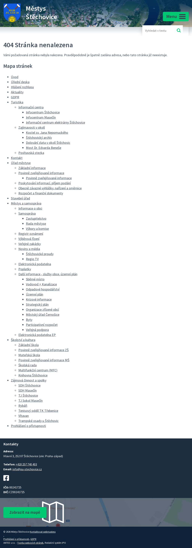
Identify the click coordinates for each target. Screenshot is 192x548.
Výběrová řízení (28, 239)
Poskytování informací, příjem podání (44, 183)
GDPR (15, 97)
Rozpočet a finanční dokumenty (40, 193)
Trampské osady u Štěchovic (38, 421)
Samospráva (27, 213)
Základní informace (32, 168)
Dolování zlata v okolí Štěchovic (48, 142)
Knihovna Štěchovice (32, 375)
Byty (29, 319)
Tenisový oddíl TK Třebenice (38, 410)
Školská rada (27, 365)
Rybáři (22, 405)
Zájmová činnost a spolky (28, 380)
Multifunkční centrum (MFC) (37, 370)
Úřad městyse (21, 163)
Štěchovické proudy (39, 254)
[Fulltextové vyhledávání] (157, 30)
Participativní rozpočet (42, 325)
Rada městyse (36, 223)
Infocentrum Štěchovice (43, 112)
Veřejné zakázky (29, 244)
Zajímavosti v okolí (31, 127)
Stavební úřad (20, 198)
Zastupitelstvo (36, 218)
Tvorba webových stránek (30, 542)
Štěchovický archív (39, 137)
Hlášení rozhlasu (22, 87)
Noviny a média (29, 249)
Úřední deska (20, 82)
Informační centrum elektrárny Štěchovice (55, 122)
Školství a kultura (23, 340)
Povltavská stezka (31, 153)
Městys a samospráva (26, 203)
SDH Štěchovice (29, 385)
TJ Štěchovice (28, 395)
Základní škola (28, 345)
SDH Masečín (27, 390)
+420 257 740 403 (26, 464)
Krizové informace (39, 299)
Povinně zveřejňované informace (41, 173)
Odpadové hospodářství (42, 289)
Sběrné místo (35, 279)
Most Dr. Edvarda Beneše (43, 148)
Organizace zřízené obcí (42, 309)
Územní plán (34, 294)
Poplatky (24, 269)
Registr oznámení (30, 233)
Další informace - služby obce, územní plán (47, 274)
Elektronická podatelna (34, 264)
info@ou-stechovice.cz (27, 469)
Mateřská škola (29, 355)
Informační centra (31, 107)
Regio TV (32, 259)
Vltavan (23, 416)
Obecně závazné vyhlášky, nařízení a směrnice (50, 188)
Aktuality (17, 92)
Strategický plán (37, 304)
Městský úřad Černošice (42, 314)
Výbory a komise (37, 228)
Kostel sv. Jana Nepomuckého (47, 132)
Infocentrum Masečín (41, 117)
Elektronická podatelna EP (37, 335)
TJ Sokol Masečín (30, 400)
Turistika (17, 102)
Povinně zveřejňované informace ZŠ (43, 350)
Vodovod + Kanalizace (41, 284)
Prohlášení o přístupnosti (28, 426)
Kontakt (17, 158)
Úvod (14, 77)
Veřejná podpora (37, 330)
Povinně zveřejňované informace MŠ (43, 360)
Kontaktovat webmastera (43, 531)
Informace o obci (30, 208)
